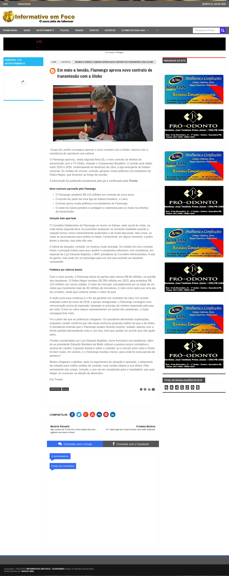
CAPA (5, 4)
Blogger (120, 52)
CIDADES (79, 30)
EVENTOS (94, 30)
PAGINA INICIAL (10, 30)
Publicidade (24, 4)
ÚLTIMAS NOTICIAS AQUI (133, 30)
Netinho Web (27, 571)
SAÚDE (27, 30)
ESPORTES (110, 30)
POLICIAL (64, 30)
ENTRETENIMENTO (45, 30)
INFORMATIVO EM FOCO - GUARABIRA (45, 569)
